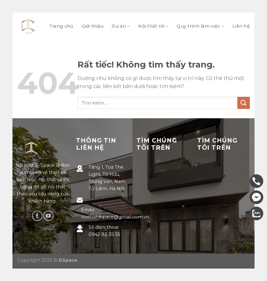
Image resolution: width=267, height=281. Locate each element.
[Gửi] (243, 103)
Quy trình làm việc (200, 26)
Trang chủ (61, 26)
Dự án (121, 26)
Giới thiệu (93, 26)
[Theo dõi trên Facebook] (37, 216)
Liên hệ (241, 26)
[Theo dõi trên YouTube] (48, 216)
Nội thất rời (153, 26)
